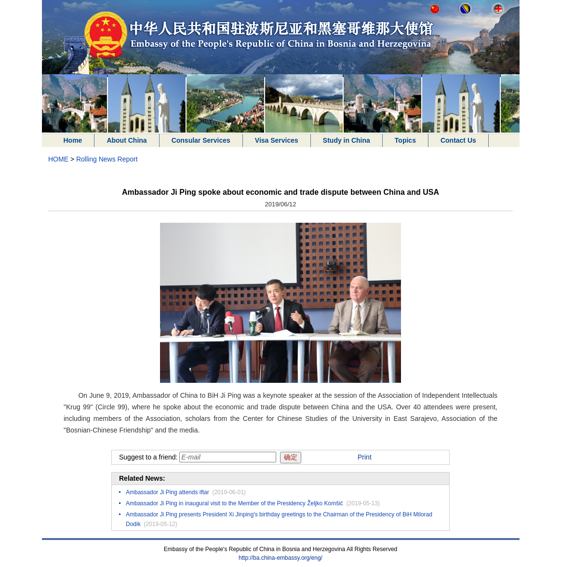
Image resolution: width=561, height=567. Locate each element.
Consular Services (201, 140)
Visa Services (276, 140)
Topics (405, 140)
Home (73, 140)
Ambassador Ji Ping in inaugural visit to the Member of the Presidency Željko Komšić (234, 503)
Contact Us (458, 140)
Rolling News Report (107, 159)
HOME (58, 159)
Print (365, 457)
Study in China (346, 140)
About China (127, 140)
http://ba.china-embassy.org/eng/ (280, 557)
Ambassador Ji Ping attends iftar (167, 492)
